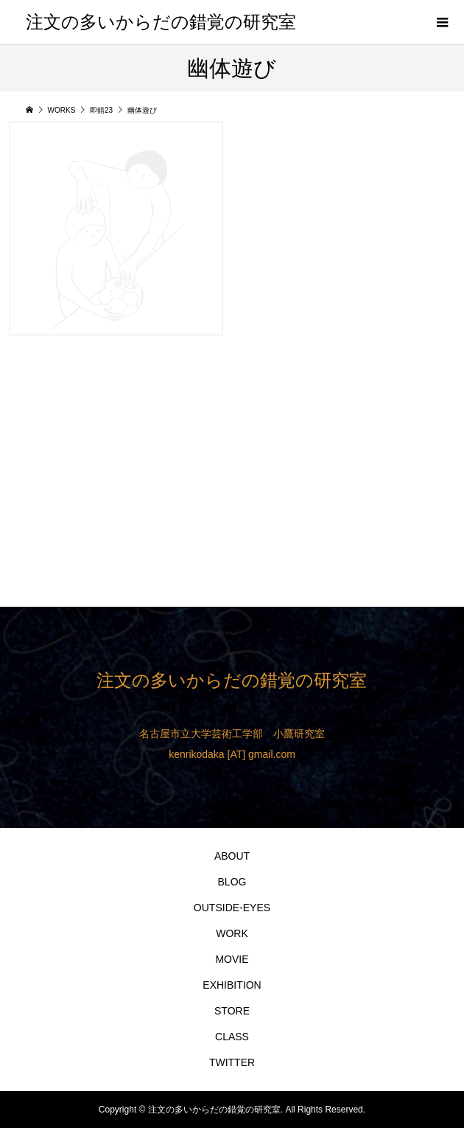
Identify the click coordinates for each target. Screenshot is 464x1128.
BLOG (232, 882)
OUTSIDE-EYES (232, 907)
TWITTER (232, 1062)
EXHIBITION (232, 985)
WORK (232, 933)
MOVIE (231, 959)
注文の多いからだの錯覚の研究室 (161, 22)
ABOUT (232, 856)
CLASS (232, 1036)
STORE (232, 1011)
